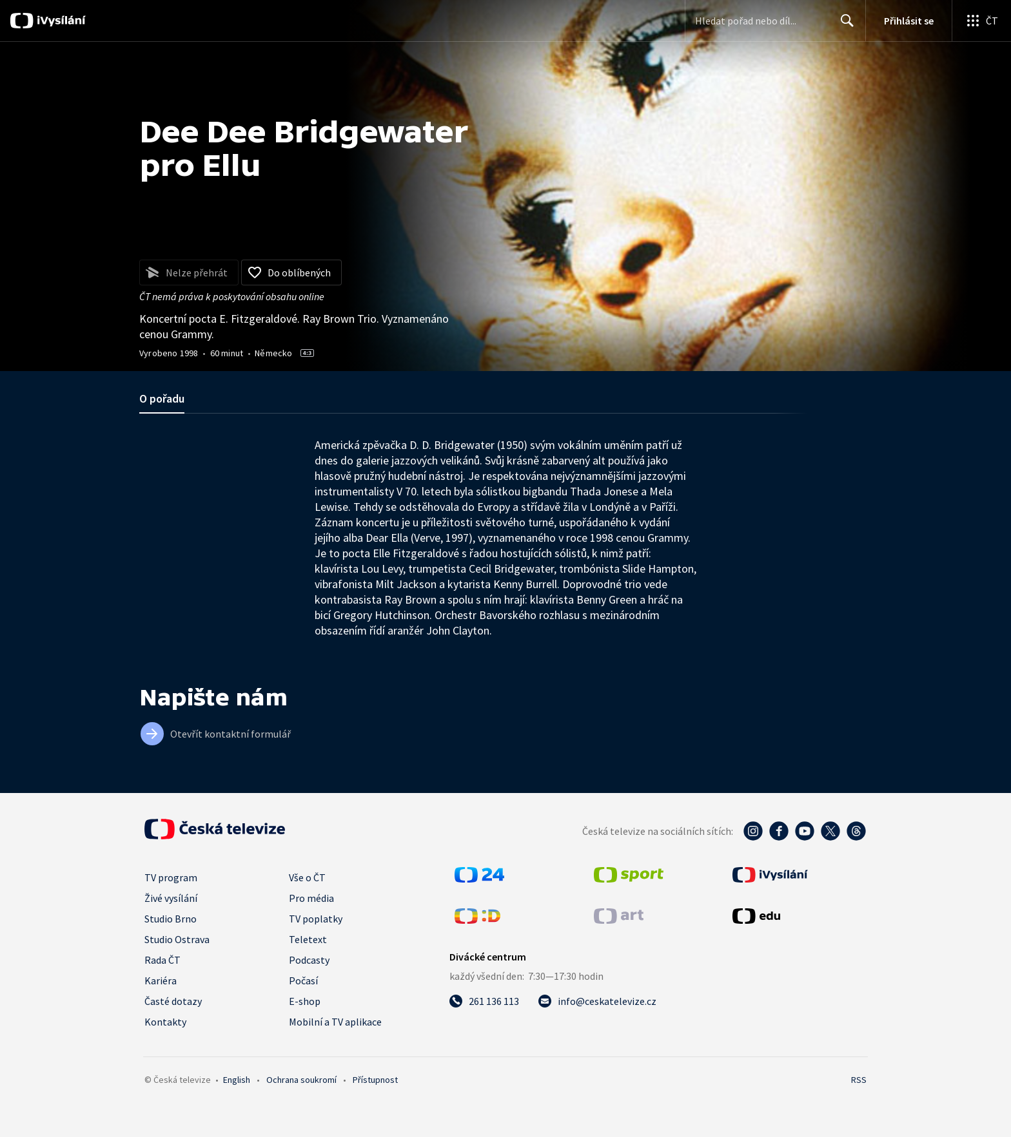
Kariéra (160, 980)
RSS (859, 1079)
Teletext (308, 939)
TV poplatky (315, 918)
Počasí (303, 980)
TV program (170, 877)
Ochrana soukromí (301, 1079)
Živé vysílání (170, 898)
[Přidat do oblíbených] (291, 272)
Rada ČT (162, 959)
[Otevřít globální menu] (981, 20)
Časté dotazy (173, 1001)
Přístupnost (375, 1079)
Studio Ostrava (177, 939)
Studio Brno (170, 918)
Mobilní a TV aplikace (335, 1021)
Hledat (844, 26)
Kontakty (165, 1021)
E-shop (304, 1001)
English (236, 1079)
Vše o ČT (307, 877)
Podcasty (309, 959)
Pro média (311, 898)
